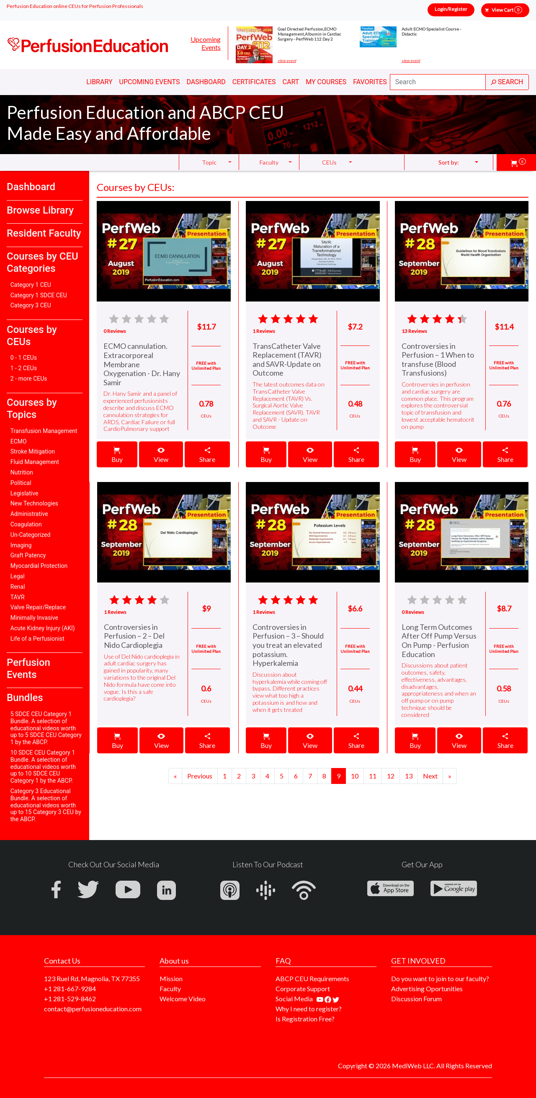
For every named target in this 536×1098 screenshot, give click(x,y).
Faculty (170, 988)
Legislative (24, 493)
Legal (17, 576)
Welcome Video (183, 999)
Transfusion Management (43, 431)
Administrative (29, 513)
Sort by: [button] (448, 162)
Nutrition (21, 472)
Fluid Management (34, 462)
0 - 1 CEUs (23, 357)
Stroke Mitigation (32, 451)
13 (408, 776)
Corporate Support (303, 988)
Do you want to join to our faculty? (440, 978)
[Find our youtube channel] (321, 999)
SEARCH (507, 82)
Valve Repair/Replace (38, 607)
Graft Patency (28, 555)
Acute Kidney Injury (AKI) (42, 628)
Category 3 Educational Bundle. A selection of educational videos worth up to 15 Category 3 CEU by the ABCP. (45, 805)
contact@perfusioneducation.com (93, 1009)
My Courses (326, 82)
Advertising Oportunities (427, 988)
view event (287, 61)
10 (354, 776)
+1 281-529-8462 (70, 999)
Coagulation (26, 524)
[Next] (200, 776)
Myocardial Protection (39, 565)
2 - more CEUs (28, 378)
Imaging (21, 545)
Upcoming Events (206, 43)
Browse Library (40, 210)
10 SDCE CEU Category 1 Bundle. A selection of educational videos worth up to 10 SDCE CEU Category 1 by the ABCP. (43, 766)
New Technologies (34, 503)
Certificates (254, 82)
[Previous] (175, 776)
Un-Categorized (30, 534)
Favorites (370, 82)
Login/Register (451, 9)
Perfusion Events (28, 668)
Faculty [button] (269, 162)
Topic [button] (209, 162)
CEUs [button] (329, 162)
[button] (518, 162)
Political (20, 482)
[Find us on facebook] (328, 999)
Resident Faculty (44, 233)
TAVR (17, 597)
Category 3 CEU (30, 305)
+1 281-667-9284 (70, 988)
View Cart (507, 9)
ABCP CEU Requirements (312, 978)
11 (372, 776)
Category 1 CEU (30, 284)
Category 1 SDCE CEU (38, 295)
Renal (17, 586)
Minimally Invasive (34, 617)
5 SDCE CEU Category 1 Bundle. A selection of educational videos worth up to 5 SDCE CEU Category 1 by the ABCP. (46, 728)
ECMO (18, 441)
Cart (291, 82)
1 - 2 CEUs (23, 368)
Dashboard (205, 82)
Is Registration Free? (305, 1019)
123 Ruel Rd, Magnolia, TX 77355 (92, 978)
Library (99, 82)
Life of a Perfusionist (37, 638)
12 (390, 776)
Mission (171, 978)
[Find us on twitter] (335, 999)
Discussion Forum (416, 999)
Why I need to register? (309, 1009)
